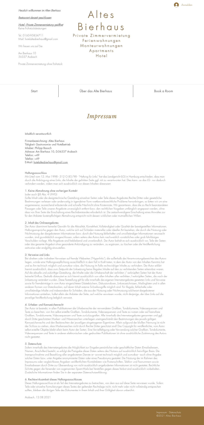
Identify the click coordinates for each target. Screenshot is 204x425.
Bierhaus (102, 27)
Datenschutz (175, 412)
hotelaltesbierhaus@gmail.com (41, 39)
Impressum (162, 412)
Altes (102, 15)
